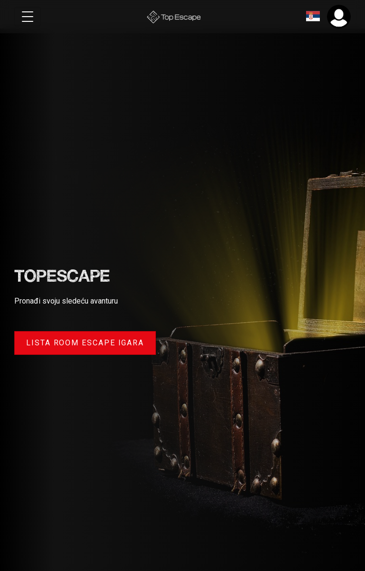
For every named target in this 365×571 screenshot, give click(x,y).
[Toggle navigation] (27, 16)
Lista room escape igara (85, 342)
